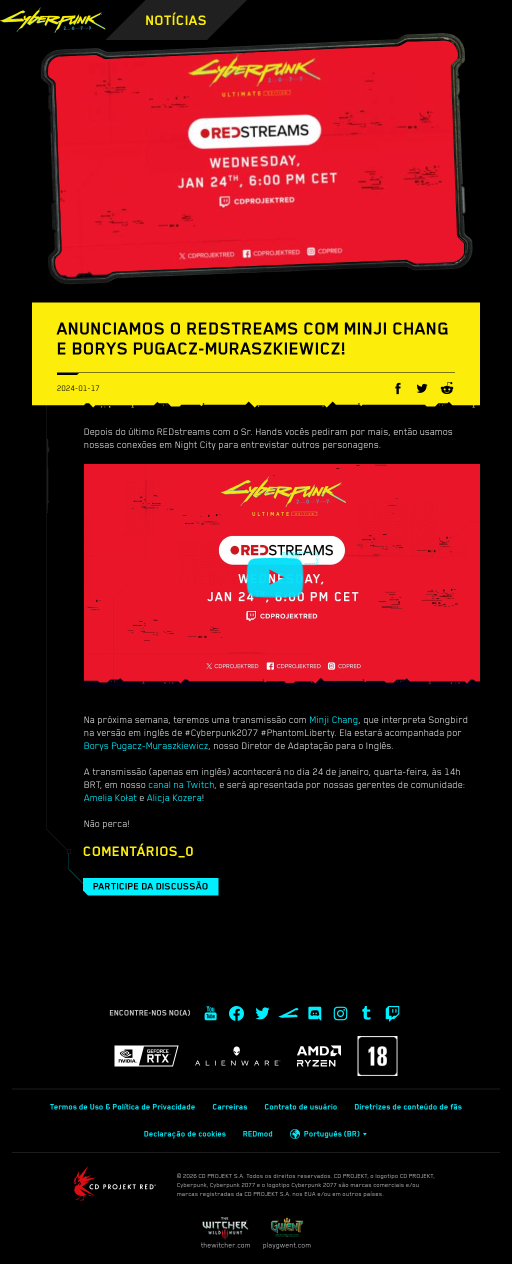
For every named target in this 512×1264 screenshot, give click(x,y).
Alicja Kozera (174, 797)
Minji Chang (334, 719)
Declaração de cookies (185, 1134)
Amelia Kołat (110, 797)
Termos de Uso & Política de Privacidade (123, 1107)
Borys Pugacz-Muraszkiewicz (146, 745)
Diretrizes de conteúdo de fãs (408, 1107)
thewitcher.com (225, 1232)
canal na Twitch (181, 784)
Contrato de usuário (301, 1107)
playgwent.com (287, 1232)
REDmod (258, 1134)
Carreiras (230, 1107)
